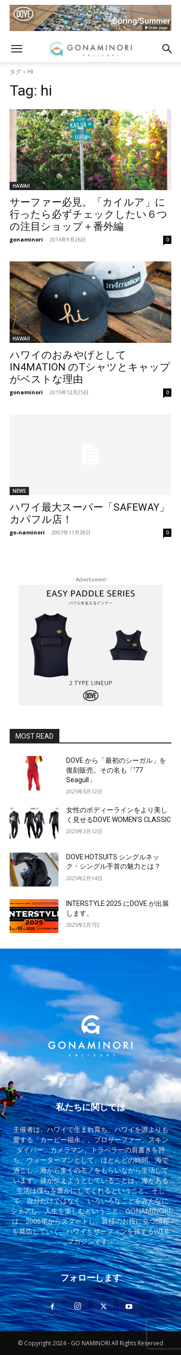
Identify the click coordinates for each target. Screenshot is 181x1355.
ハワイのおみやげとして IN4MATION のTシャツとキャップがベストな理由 (90, 367)
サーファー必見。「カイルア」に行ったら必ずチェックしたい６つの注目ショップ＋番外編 (88, 214)
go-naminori (27, 532)
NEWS (19, 490)
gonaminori (26, 239)
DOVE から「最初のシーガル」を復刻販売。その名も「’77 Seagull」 (116, 770)
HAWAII (21, 185)
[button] (16, 49)
